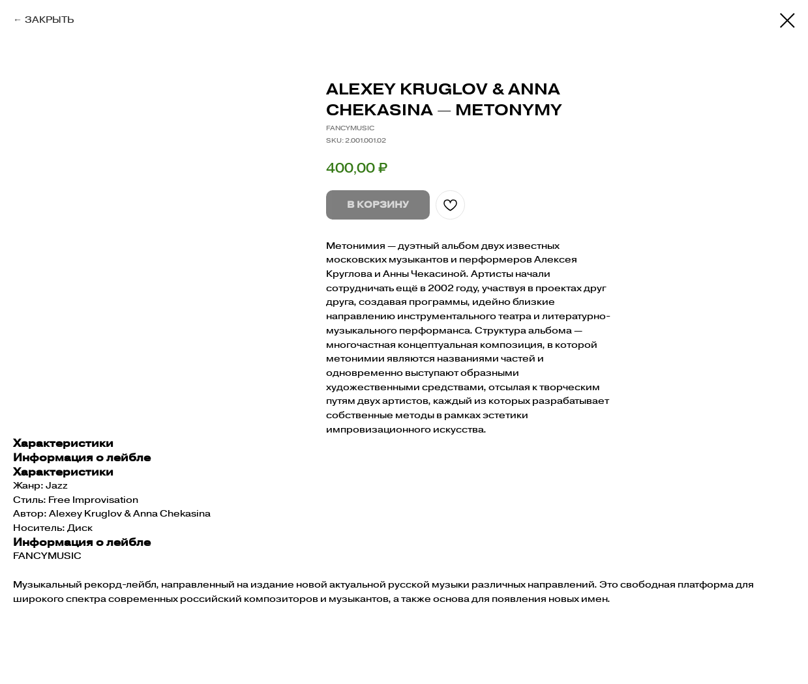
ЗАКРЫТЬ (49, 19)
